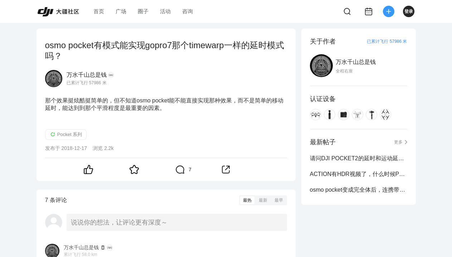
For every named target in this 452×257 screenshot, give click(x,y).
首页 (98, 11)
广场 (121, 11)
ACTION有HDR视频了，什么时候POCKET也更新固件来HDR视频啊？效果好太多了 (358, 174)
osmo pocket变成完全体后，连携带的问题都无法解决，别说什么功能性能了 (358, 190)
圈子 (143, 11)
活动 (165, 11)
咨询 (187, 11)
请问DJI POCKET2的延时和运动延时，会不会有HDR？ (358, 158)
